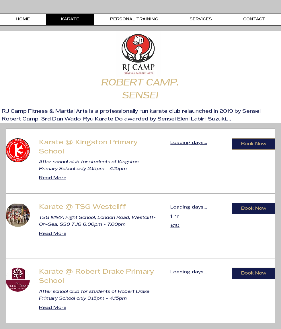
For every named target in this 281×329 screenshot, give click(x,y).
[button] (253, 144)
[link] (98, 147)
